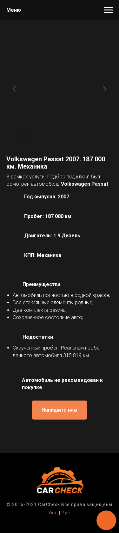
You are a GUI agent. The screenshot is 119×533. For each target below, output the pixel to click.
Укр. (53, 512)
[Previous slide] (14, 89)
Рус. (66, 512)
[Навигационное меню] (108, 10)
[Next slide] (104, 89)
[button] (59, 410)
